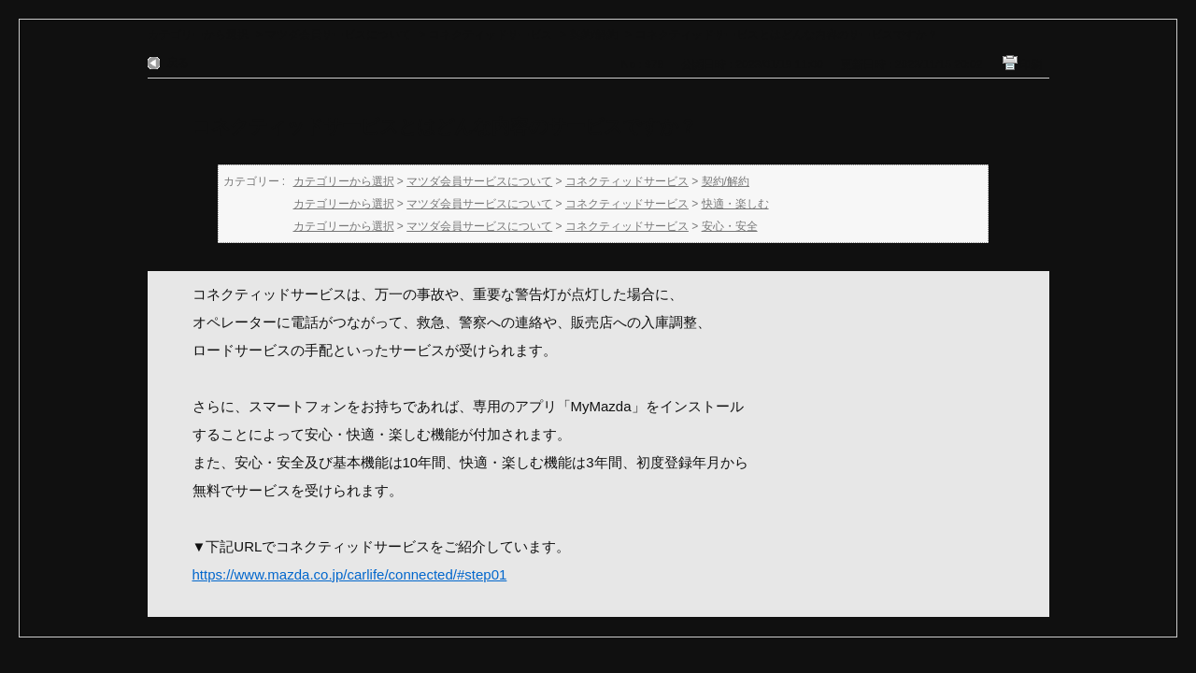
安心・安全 (730, 226)
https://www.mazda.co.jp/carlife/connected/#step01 (349, 574)
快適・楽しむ (735, 203)
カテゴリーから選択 (198, 34)
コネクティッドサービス (490, 34)
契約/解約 (594, 34)
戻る (177, 62)
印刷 (1030, 64)
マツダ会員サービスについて (338, 34)
